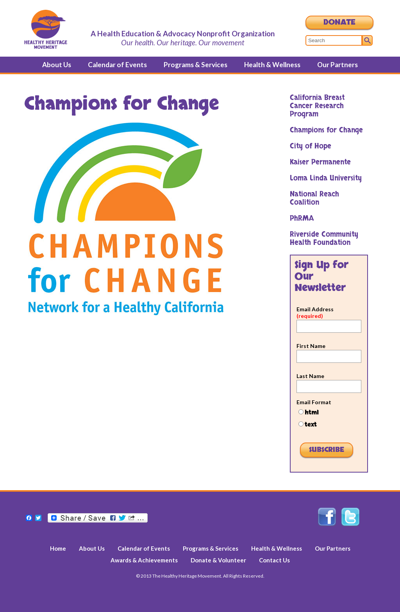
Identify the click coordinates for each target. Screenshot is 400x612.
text (311, 425)
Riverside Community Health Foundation (324, 239)
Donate (339, 22)
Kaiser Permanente (320, 162)
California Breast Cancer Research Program (317, 106)
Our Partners (337, 65)
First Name (310, 346)
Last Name (310, 376)
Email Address (315, 312)
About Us (56, 65)
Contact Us (274, 560)
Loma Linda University (326, 178)
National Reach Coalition (314, 198)
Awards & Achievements (144, 560)
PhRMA (302, 218)
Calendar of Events (117, 65)
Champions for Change (326, 130)
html (312, 413)
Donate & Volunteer (218, 560)
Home (58, 548)
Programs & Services (195, 65)
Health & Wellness (272, 65)
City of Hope (310, 146)
